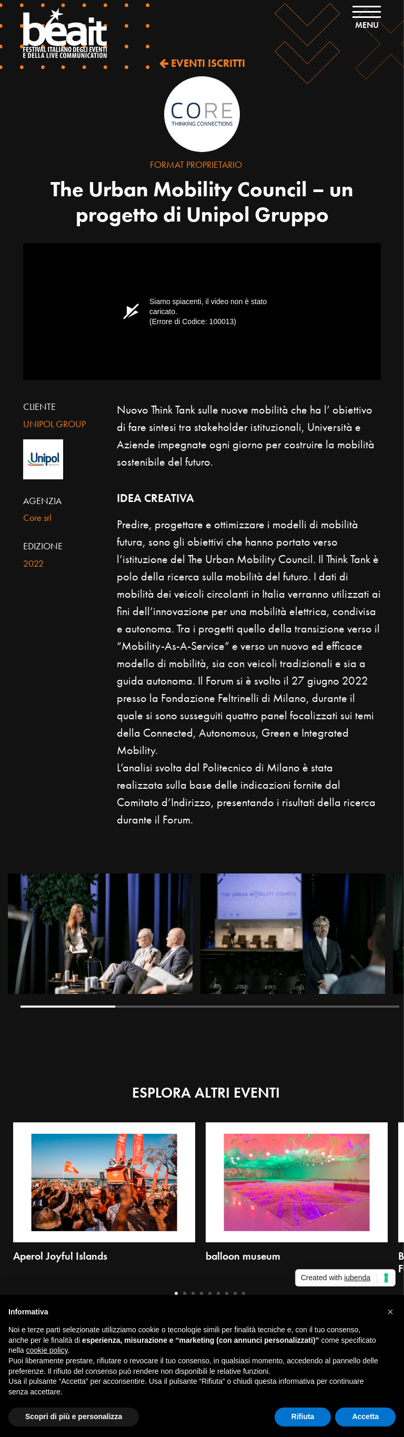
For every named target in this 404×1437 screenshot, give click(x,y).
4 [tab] (352, 1007)
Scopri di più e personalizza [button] (73, 1416)
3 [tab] (257, 1007)
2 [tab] (162, 1007)
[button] (390, 1311)
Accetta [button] (365, 1416)
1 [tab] (68, 1007)
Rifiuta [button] (303, 1416)
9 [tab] (243, 1293)
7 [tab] (226, 1293)
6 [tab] (218, 1293)
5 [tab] (209, 1293)
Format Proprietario (196, 164)
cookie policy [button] (46, 1350)
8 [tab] (235, 1293)
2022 (33, 563)
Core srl (37, 517)
